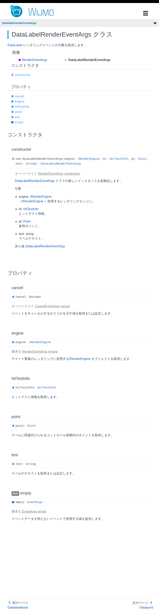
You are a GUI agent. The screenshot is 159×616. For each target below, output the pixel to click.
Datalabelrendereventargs (19, 23)
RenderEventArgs (34, 60)
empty (19, 122)
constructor (23, 75)
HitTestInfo (119, 159)
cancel (19, 96)
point (18, 112)
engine (19, 101)
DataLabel (15, 45)
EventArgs (35, 502)
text (17, 117)
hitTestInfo (22, 106)
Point (142, 159)
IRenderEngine (88, 159)
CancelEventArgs (47, 306)
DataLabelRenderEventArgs (61, 163)
